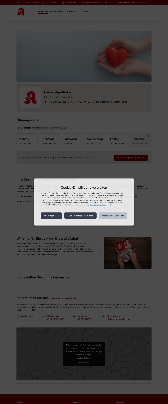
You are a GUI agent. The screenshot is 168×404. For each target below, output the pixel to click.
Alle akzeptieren (51, 215)
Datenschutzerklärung (98, 205)
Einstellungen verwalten (113, 215)
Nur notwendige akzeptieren (80, 215)
